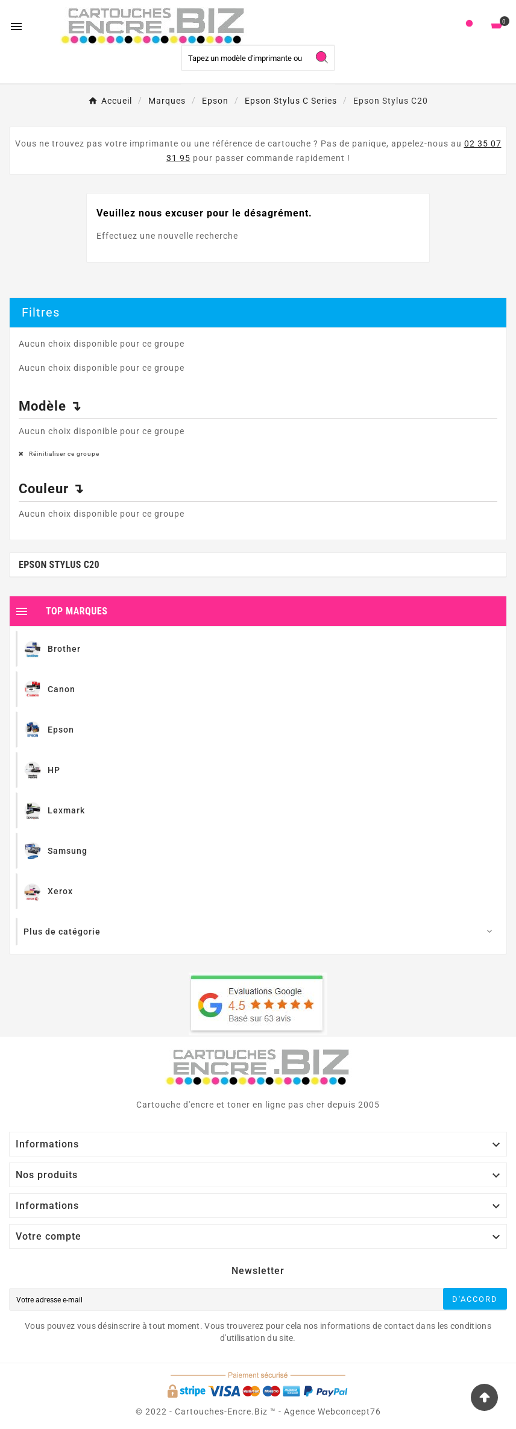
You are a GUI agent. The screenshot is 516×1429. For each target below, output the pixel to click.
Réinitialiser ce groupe (63, 453)
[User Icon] (469, 26)
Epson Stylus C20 (59, 564)
